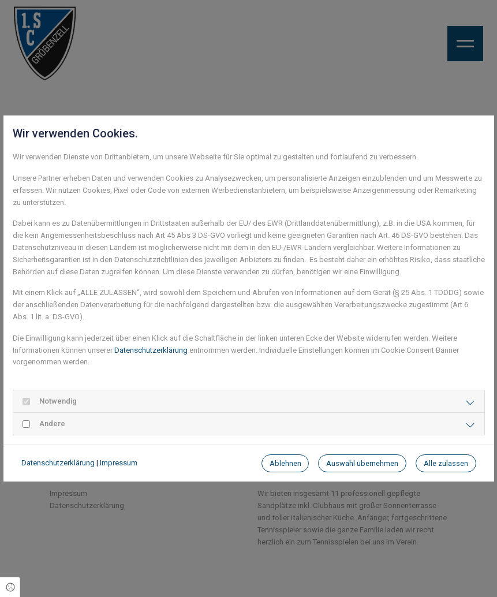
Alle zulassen (446, 463)
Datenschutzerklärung (151, 350)
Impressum (118, 462)
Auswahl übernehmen (362, 463)
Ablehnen (285, 463)
